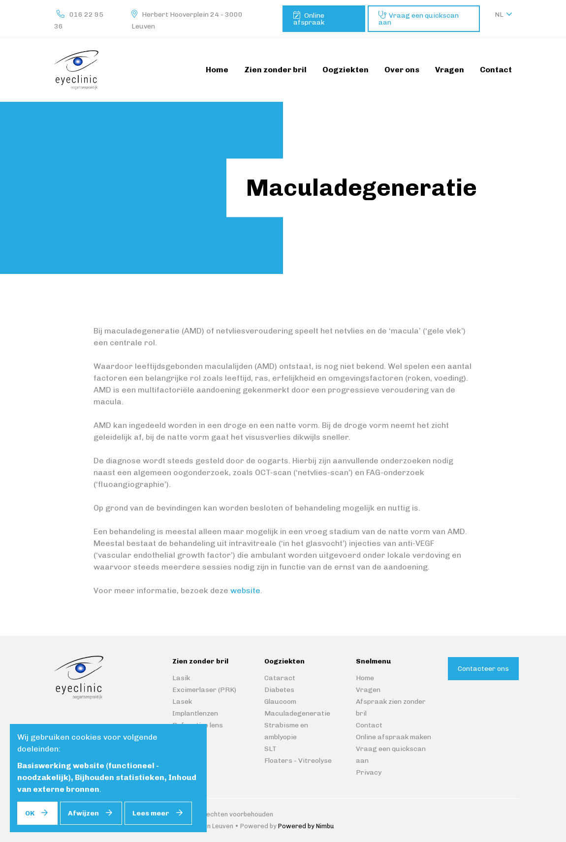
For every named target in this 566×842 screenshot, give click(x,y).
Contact (369, 725)
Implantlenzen (195, 713)
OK (29, 813)
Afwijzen (83, 813)
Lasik (181, 678)
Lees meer (150, 813)
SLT (270, 749)
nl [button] (499, 14)
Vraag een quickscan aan (418, 19)
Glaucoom (280, 701)
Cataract (279, 678)
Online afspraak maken (393, 737)
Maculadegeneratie (297, 713)
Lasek (182, 701)
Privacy (368, 772)
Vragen (368, 690)
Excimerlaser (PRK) (204, 690)
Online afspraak (308, 19)
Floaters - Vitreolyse (298, 760)
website (245, 590)
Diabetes (279, 690)
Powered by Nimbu (306, 826)
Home (365, 678)
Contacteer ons (483, 668)
